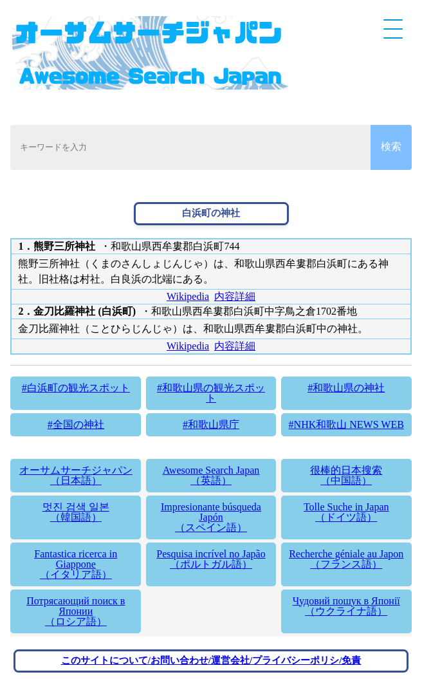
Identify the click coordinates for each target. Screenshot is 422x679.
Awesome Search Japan (211, 475)
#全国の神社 (76, 424)
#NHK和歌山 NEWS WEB (346, 424)
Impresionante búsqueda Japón (211, 517)
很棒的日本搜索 (346, 475)
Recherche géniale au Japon (346, 559)
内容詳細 (234, 296)
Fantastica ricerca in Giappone (75, 564)
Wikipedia (188, 296)
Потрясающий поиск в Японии (75, 611)
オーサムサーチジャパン (75, 475)
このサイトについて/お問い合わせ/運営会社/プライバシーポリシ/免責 (211, 660)
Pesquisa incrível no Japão (211, 559)
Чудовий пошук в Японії (346, 606)
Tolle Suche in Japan (346, 512)
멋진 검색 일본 (75, 512)
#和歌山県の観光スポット (211, 393)
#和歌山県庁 (211, 424)
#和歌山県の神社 (346, 387)
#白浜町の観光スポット (76, 387)
